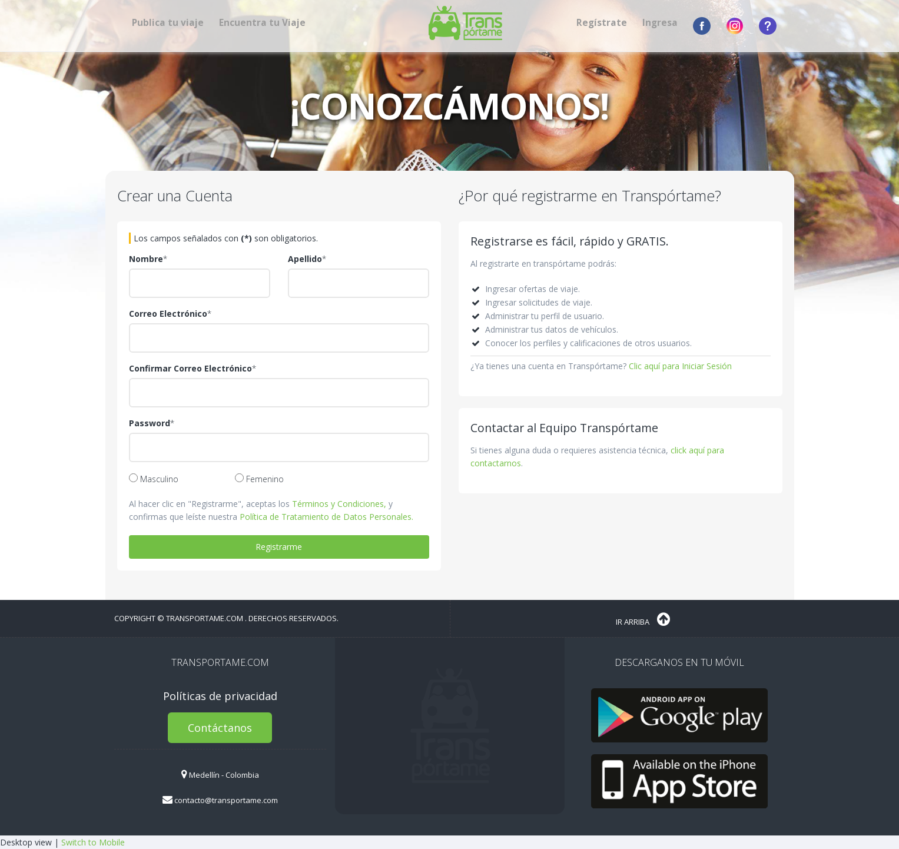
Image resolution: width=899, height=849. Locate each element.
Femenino (259, 479)
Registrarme (279, 546)
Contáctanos (220, 728)
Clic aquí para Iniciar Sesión (680, 366)
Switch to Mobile (93, 842)
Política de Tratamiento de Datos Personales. (326, 516)
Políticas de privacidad (220, 696)
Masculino (153, 479)
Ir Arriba (643, 619)
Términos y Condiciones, (339, 503)
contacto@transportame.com (220, 800)
